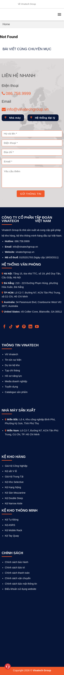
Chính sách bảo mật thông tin (21, 583)
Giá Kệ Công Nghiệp (16, 466)
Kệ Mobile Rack (13, 530)
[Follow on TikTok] (11, 327)
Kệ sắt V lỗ (11, 471)
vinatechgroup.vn (25, 252)
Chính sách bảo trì (15, 567)
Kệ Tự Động (12, 519)
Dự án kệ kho (12, 365)
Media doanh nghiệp (16, 381)
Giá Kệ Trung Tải (14, 476)
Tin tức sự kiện (13, 359)
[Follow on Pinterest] (24, 327)
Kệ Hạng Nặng (13, 487)
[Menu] (59, 14)
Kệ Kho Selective (14, 482)
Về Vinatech (11, 354)
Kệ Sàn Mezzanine (15, 492)
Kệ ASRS (10, 525)
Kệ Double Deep (14, 498)
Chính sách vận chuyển (18, 578)
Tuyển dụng (11, 386)
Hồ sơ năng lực (13, 376)
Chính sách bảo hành (16, 562)
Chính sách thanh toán (17, 572)
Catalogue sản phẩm (16, 392)
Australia (9, 302)
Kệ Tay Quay (12, 535)
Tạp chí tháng (12, 370)
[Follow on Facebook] (5, 327)
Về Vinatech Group (27, 4)
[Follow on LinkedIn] (31, 327)
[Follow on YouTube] (37, 327)
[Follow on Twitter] (18, 327)
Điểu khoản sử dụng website (20, 589)
